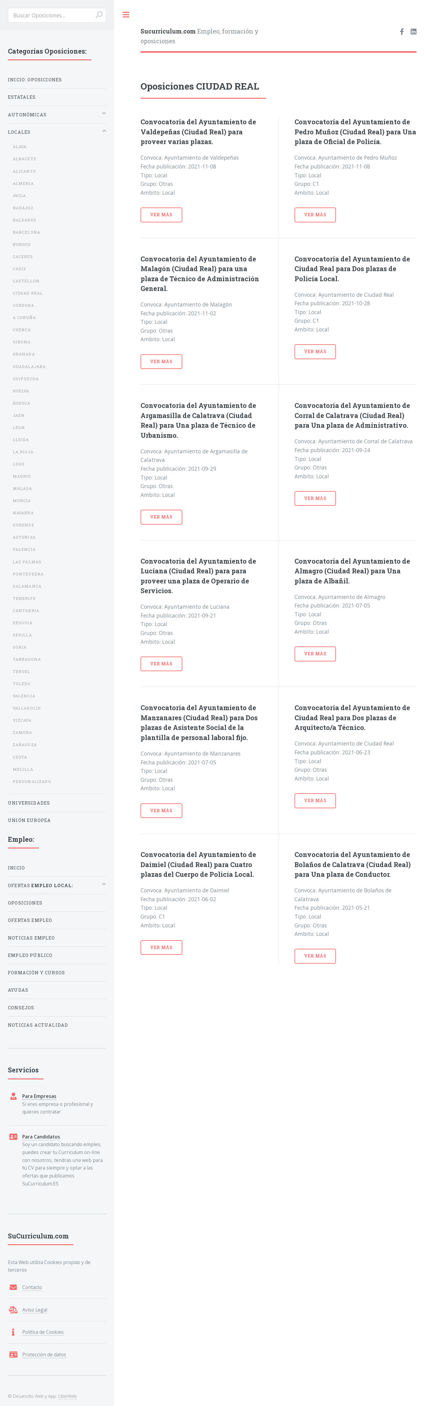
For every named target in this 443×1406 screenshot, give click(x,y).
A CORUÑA (24, 317)
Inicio (16, 868)
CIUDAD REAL (28, 293)
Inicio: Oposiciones (35, 80)
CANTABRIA (26, 610)
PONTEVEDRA (28, 574)
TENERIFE (24, 598)
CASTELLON (26, 280)
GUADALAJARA (29, 366)
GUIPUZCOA (26, 378)
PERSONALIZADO (32, 781)
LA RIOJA (23, 451)
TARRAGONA (27, 659)
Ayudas (18, 990)
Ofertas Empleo (30, 920)
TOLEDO (22, 683)
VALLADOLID (27, 708)
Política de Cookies (43, 1332)
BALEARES (24, 220)
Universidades (29, 803)
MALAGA (22, 488)
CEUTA (20, 757)
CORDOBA (23, 305)
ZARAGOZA (25, 744)
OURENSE (23, 524)
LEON (19, 427)
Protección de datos (44, 1354)
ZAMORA (22, 732)
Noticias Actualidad (38, 1025)
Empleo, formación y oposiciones (200, 36)
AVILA (19, 195)
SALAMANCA (27, 586)
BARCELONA (27, 232)
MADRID (22, 476)
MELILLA (23, 769)
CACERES (23, 256)
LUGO (19, 464)
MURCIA (22, 500)
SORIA (20, 647)
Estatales (22, 97)
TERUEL (21, 671)
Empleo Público (30, 955)
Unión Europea (29, 820)
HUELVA (21, 390)
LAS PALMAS (27, 561)
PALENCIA (24, 549)
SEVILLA (22, 634)
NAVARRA (23, 512)
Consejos (21, 1008)
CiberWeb (67, 1396)
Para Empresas (39, 1096)
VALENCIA (24, 695)
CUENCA (22, 329)
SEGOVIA (23, 622)
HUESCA (21, 403)
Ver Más (161, 215)
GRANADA (24, 354)
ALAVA (20, 146)
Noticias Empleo (31, 938)
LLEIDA (21, 439)
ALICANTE (24, 171)
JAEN (19, 415)
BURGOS (22, 244)
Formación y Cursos (36, 973)
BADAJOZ (23, 207)
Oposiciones (25, 903)
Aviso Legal (34, 1309)
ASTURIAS (24, 537)
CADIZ (20, 268)
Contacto (32, 1287)
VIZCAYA (22, 720)
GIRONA (22, 341)
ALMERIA (23, 183)
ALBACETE (24, 158)
